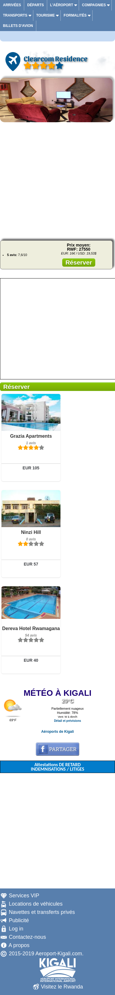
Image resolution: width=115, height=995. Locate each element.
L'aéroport (61, 5)
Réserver (78, 262)
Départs (35, 5)
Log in (16, 929)
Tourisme (45, 15)
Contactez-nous (27, 937)
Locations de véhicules (36, 904)
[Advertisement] (57, 180)
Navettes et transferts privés (42, 912)
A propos (19, 945)
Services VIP (24, 896)
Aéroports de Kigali (57, 732)
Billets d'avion (18, 26)
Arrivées (12, 5)
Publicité (19, 920)
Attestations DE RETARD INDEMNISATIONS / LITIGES (57, 767)
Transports (15, 15)
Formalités (75, 15)
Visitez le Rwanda (62, 987)
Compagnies (94, 5)
